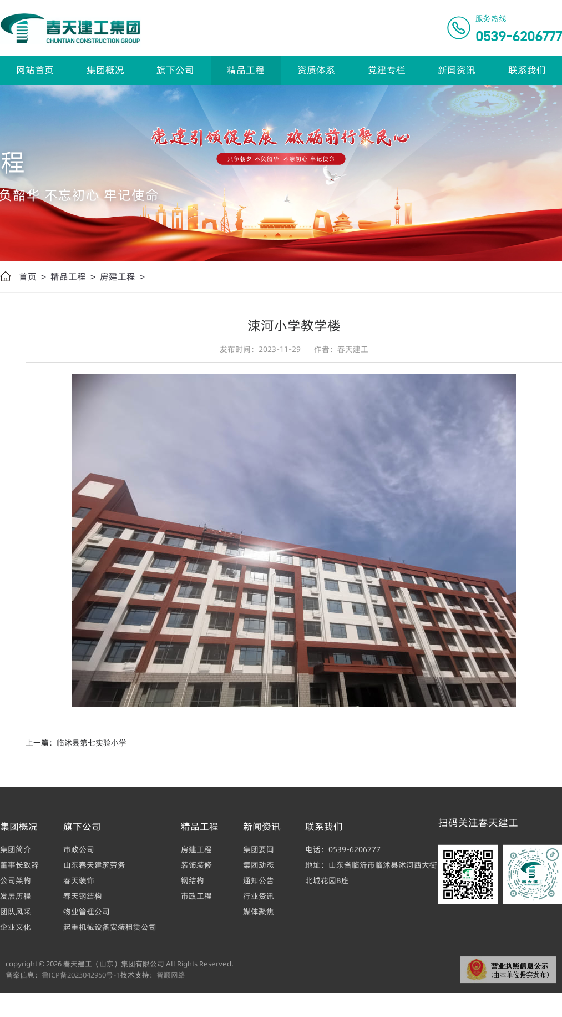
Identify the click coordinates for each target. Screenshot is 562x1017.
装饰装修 (196, 864)
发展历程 (15, 896)
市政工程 (196, 896)
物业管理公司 (86, 911)
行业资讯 (258, 896)
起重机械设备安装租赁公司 (109, 927)
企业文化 (15, 927)
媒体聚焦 (258, 911)
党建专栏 (387, 70)
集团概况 (105, 70)
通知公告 (258, 880)
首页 (28, 276)
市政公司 (78, 849)
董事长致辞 (19, 864)
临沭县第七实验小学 (91, 742)
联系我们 (527, 70)
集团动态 (258, 864)
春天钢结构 (82, 896)
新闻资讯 (456, 70)
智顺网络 (170, 975)
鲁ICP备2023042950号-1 (81, 975)
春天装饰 (78, 880)
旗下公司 (175, 70)
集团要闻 (258, 849)
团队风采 (15, 911)
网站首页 (35, 70)
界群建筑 (18, 1012)
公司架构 (15, 880)
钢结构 (192, 880)
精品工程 (246, 70)
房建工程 (117, 276)
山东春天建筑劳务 (94, 864)
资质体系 (316, 70)
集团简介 (15, 849)
